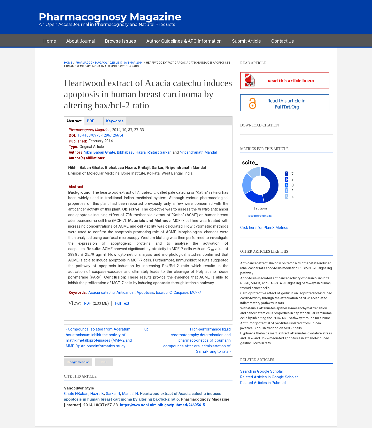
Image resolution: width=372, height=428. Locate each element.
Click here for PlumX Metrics (264, 227)
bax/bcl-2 (164, 292)
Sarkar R (113, 395)
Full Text (122, 303)
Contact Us (282, 41)
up (146, 329)
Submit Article (246, 41)
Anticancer (126, 292)
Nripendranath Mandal (198, 152)
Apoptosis (145, 292)
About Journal (80, 41)
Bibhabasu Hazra (131, 152)
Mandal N (130, 395)
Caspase (181, 292)
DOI (109, 363)
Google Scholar (78, 363)
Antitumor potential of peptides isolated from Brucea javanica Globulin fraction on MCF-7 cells (283, 332)
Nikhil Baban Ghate (99, 152)
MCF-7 (196, 292)
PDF (87, 303)
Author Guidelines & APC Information (184, 41)
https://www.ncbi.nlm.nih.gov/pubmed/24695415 (164, 406)
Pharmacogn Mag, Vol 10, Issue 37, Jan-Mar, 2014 (109, 62)
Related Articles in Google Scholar (269, 384)
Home (49, 41)
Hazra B (97, 395)
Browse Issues (120, 41)
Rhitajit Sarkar (159, 152)
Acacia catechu (101, 292)
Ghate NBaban (76, 395)
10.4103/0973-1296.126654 (100, 135)
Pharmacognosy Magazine (110, 16)
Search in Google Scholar (261, 379)
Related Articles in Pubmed (263, 390)
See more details (260, 215)
